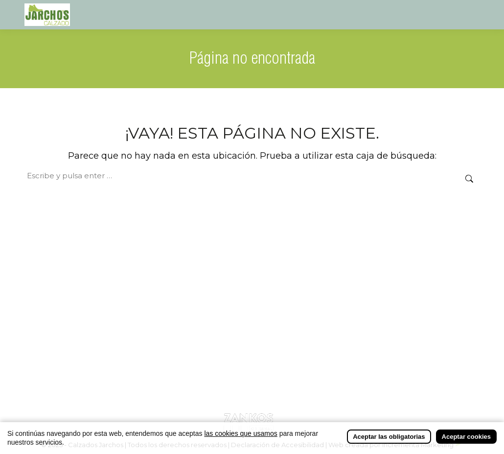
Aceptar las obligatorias (389, 436)
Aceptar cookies (466, 436)
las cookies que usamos (240, 433)
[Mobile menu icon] (471, 14)
